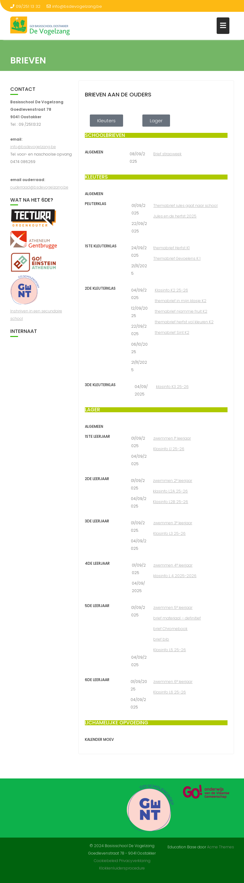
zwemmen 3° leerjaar (172, 523)
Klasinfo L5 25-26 (169, 649)
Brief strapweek (167, 154)
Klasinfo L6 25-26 (169, 692)
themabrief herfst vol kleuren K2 (184, 322)
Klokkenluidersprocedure (122, 865)
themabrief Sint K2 (172, 332)
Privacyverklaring (134, 858)
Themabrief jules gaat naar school (185, 205)
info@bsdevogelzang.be (74, 6)
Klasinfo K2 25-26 (171, 290)
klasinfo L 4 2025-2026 (174, 575)
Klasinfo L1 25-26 (168, 448)
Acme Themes (220, 846)
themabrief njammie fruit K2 (181, 311)
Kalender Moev (99, 739)
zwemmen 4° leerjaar (172, 565)
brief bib (161, 639)
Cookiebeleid (106, 858)
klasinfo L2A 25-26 (170, 491)
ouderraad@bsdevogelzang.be (39, 187)
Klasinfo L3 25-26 (169, 533)
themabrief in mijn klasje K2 (180, 300)
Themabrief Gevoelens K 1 (176, 258)
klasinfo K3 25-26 (172, 386)
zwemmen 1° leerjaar (172, 438)
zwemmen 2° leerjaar (172, 480)
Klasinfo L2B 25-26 (170, 501)
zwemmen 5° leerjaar (172, 607)
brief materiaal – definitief (177, 618)
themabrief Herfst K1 (171, 247)
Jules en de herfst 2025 (174, 216)
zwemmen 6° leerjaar (172, 681)
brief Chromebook (170, 628)
